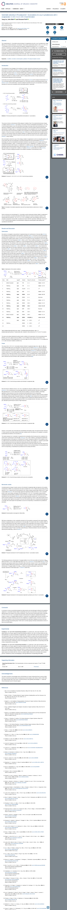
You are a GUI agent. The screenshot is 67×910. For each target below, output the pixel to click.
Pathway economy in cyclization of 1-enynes (58, 70)
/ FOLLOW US (55, 8)
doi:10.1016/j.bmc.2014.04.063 (28, 893)
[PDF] (47, 27)
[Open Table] (47, 268)
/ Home (2, 8)
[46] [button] (31, 396)
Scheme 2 (42, 140)
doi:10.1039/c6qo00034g (10, 855)
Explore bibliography (56, 44)
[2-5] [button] (15, 72)
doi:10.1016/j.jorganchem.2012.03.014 (20, 788)
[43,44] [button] (44, 234)
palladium (25, 58)
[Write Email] (14, 19)
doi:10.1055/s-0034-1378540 (38, 831)
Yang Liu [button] (4, 19)
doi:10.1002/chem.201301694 (17, 843)
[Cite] (54, 32)
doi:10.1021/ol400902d (39, 904)
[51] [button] (43, 561)
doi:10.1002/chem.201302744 (16, 837)
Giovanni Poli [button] (23, 19)
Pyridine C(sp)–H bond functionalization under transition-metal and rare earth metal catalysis (58, 80)
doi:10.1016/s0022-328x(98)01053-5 (35, 747)
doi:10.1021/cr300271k (28, 738)
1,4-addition (9, 58)
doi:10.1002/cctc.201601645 (15, 810)
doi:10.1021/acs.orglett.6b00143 (11, 827)
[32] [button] (23, 132)
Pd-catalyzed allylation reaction (34, 58)
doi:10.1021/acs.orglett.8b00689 (11, 804)
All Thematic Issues (59, 51)
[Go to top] (48, 907)
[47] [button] (21, 433)
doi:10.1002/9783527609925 (22, 719)
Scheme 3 (36, 347)
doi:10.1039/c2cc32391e (24, 776)
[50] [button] (24, 526)
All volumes (59, 54)
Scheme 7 (19, 529)
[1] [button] (18, 69)
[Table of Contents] (47, 39)
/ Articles (8, 8)
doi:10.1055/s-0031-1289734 (38, 762)
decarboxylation (20, 58)
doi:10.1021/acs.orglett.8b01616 (11, 849)
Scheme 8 (32, 561)
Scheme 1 (4, 82)
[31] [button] (7, 82)
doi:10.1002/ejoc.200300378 (10, 753)
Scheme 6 (10, 491)
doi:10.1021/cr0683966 (33, 757)
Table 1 (30, 235)
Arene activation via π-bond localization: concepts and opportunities (58, 62)
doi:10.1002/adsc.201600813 (11, 815)
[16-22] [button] (30, 79)
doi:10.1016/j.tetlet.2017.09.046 (11, 798)
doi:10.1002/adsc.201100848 (20, 782)
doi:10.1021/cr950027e (27, 730)
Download (36, 666)
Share (48, 34)
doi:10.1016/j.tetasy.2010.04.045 (11, 860)
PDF (47, 29)
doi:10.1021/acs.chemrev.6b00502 (12, 879)
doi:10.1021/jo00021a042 (15, 886)
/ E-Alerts (62, 8)
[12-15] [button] (31, 74)
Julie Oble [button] (11, 19)
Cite (54, 34)
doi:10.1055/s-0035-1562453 (11, 821)
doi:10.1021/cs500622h (33, 743)
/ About (22, 8)
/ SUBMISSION (15, 8)
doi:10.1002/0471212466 (21, 702)
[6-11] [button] (16, 74)
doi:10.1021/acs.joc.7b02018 (11, 872)
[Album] (54, 27)
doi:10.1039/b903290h (34, 734)
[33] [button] (47, 139)
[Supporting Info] (61, 27)
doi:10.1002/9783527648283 (27, 714)
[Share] (47, 32)
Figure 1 (28, 146)
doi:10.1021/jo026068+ (35, 766)
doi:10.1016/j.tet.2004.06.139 (11, 899)
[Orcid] (15, 19)
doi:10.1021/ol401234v (41, 792)
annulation (14, 58)
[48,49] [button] (17, 496)
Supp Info (62, 29)
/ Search (49, 8)
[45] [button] (32, 356)
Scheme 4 (4, 390)
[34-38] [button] (31, 146)
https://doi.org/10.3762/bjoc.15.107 (23, 28)
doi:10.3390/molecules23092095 (38, 865)
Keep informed (59, 91)
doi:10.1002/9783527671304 (25, 725)
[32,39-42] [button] (43, 147)
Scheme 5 (23, 437)
